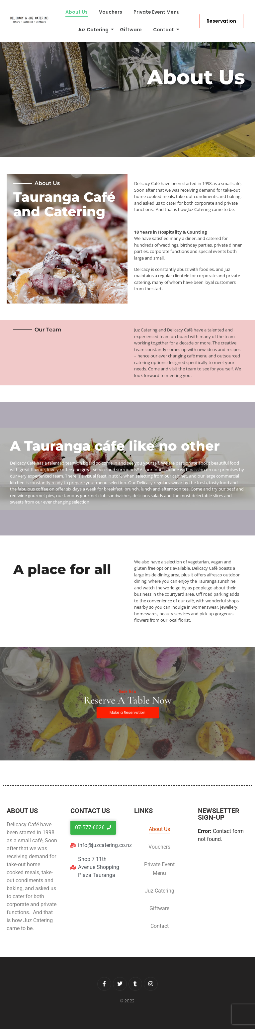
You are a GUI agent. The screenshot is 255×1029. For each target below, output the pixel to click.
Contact (164, 29)
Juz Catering (94, 29)
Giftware (131, 29)
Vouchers (110, 12)
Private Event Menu (156, 12)
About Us (76, 12)
